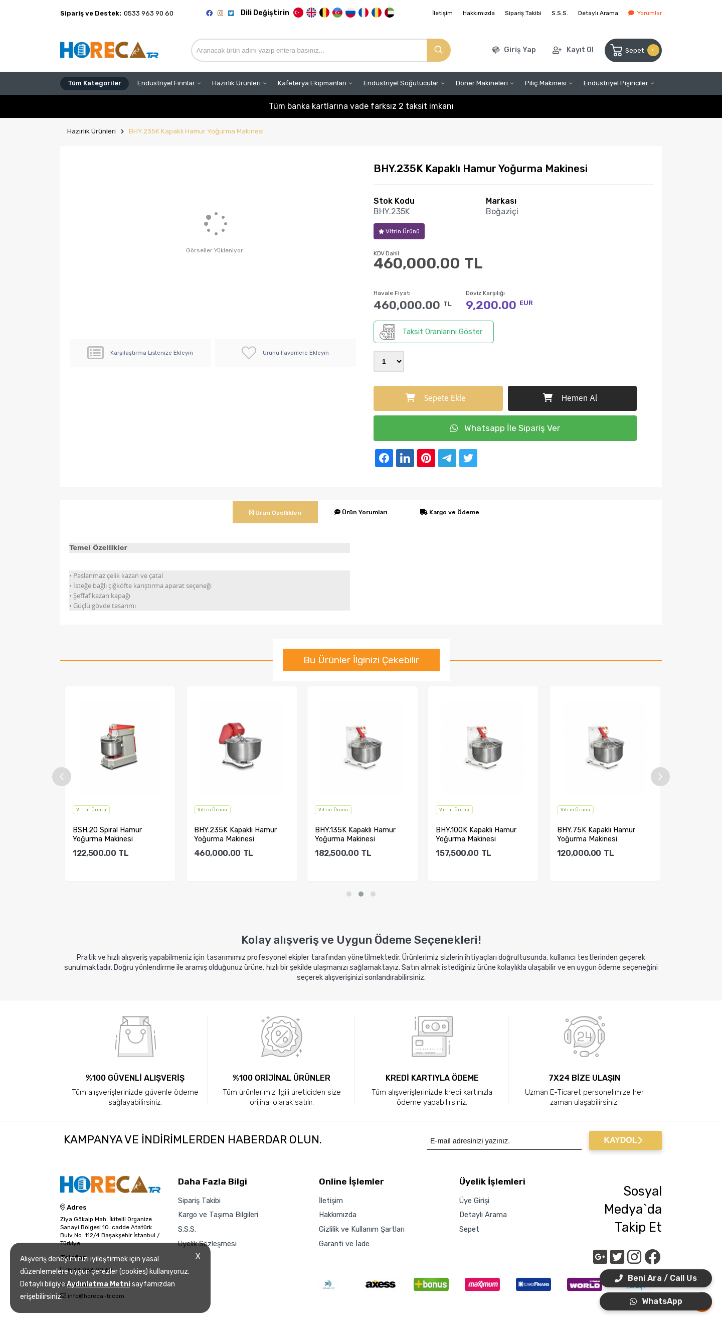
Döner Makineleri (482, 83)
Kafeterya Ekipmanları (312, 83)
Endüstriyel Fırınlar (166, 83)
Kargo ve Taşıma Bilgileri (218, 1214)
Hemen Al (570, 398)
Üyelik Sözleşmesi (207, 1243)
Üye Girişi (474, 1200)
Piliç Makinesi (546, 83)
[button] (349, 894)
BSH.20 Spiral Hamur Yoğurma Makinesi (107, 834)
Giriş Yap (520, 50)
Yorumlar (645, 13)
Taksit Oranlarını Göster (431, 332)
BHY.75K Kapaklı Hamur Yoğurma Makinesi (596, 834)
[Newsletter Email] (504, 1140)
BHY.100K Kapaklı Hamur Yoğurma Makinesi (476, 834)
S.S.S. (560, 13)
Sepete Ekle (436, 398)
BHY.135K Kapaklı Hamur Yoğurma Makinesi (355, 834)
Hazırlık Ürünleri (236, 83)
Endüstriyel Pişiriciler (616, 83)
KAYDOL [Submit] (623, 1140)
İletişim (442, 13)
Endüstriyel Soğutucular (401, 83)
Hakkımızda (479, 13)
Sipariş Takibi (523, 13)
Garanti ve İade (344, 1243)
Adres (73, 1207)
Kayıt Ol (580, 50)
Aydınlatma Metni (98, 1284)
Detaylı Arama (598, 13)
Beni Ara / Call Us (656, 1278)
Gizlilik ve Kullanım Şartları (362, 1229)
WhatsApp (656, 1301)
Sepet (634, 50)
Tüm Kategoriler (94, 83)
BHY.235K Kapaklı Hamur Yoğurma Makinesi (196, 131)
